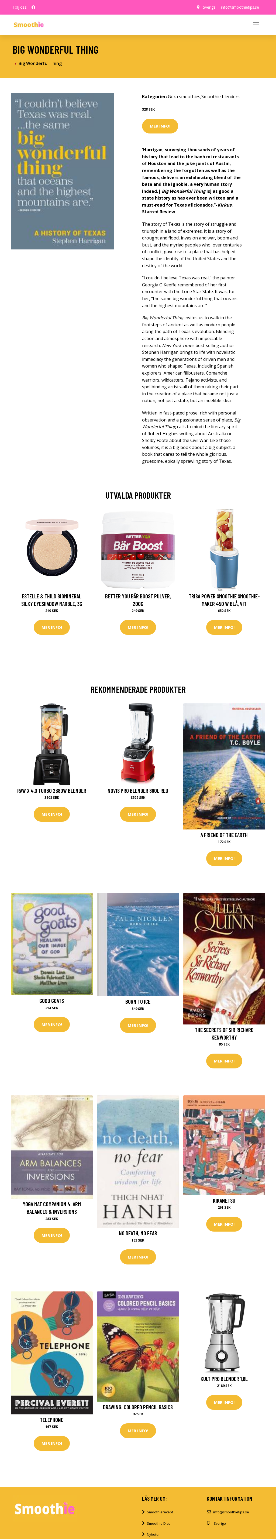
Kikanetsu (224, 1200)
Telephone (51, 1419)
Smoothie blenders (220, 97)
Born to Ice (137, 1001)
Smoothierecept (160, 1512)
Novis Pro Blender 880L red (138, 790)
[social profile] (33, 7)
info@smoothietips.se (240, 7)
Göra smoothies (184, 97)
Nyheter (153, 1534)
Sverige (209, 7)
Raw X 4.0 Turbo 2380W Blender (51, 790)
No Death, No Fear (138, 1233)
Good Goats (51, 1000)
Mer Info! (160, 126)
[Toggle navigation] (256, 25)
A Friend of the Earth (224, 834)
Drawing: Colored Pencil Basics (138, 1407)
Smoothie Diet (158, 1523)
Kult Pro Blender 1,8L (224, 1378)
